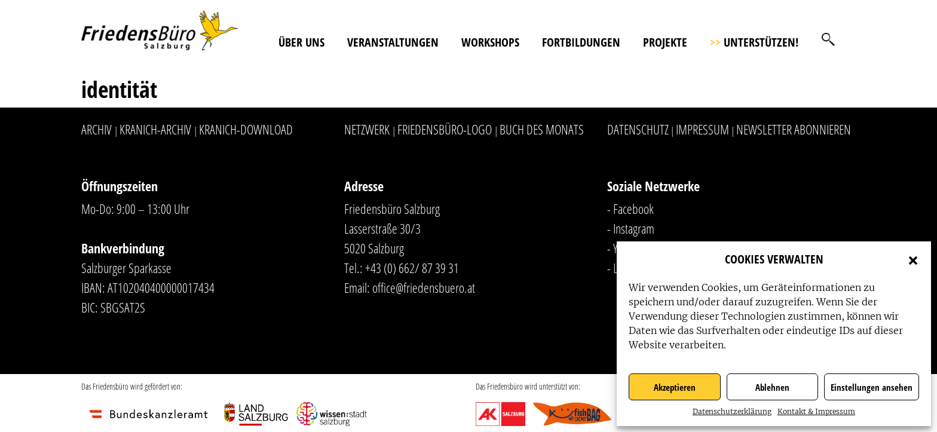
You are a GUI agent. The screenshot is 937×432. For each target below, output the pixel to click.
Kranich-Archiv (155, 129)
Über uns (301, 42)
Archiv (96, 129)
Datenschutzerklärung (732, 411)
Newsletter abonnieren (793, 129)
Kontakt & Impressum (816, 411)
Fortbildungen (581, 42)
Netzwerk (367, 129)
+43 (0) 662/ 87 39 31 (412, 268)
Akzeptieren (675, 387)
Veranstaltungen (393, 42)
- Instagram (630, 228)
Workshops (490, 42)
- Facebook (630, 208)
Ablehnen (772, 387)
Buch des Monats (542, 129)
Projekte (665, 42)
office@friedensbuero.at (423, 287)
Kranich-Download (246, 129)
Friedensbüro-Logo (444, 129)
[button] (913, 259)
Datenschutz (638, 129)
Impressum (702, 129)
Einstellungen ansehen (871, 387)
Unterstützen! (754, 42)
